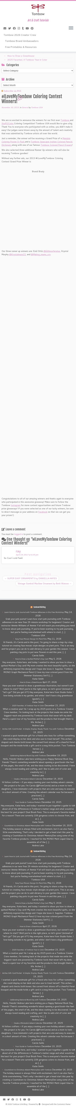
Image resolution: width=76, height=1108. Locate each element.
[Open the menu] (71, 28)
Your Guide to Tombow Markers (28, 802)
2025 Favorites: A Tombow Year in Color (27, 59)
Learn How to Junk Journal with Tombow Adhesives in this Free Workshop (34, 612)
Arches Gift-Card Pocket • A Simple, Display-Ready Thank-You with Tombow (33, 729)
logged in (18, 534)
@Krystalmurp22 (17, 254)
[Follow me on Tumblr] (24, 28)
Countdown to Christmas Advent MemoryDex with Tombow (28, 825)
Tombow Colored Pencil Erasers (56, 144)
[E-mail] (5, 28)
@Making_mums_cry (40, 254)
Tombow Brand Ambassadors (21, 41)
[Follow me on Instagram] (20, 28)
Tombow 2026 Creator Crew (19, 35)
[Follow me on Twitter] (10, 28)
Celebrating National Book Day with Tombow (28, 755)
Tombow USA (37, 107)
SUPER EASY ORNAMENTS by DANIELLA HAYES (31, 578)
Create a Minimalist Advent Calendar (28, 779)
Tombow (65, 120)
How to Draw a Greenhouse (20, 55)
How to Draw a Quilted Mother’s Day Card (31, 659)
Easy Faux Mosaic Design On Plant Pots (31, 639)
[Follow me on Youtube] (28, 28)
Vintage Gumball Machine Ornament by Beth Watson (44, 583)
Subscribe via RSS (12, 90)
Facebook (42, 511)
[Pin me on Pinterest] (33, 28)
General (25, 107)
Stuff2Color (8, 123)
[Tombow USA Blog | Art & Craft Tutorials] (38, 9)
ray (18, 551)
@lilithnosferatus (51, 251)
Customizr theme (63, 1104)
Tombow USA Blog (39, 607)
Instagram (15, 505)
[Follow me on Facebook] (15, 28)
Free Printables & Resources (21, 47)
